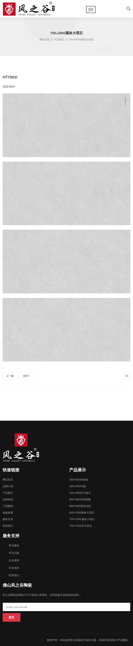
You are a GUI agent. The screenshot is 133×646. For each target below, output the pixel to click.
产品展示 (8, 493)
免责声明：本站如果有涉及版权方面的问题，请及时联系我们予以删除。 (88, 640)
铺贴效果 (8, 512)
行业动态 (14, 568)
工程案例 (8, 506)
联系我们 (8, 526)
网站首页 (44, 39)
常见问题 (14, 553)
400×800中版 (77, 486)
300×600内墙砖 (78, 479)
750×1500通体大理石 (82, 519)
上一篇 (10, 376)
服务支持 (8, 519)
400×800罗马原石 (80, 493)
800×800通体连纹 (80, 506)
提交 (11, 617)
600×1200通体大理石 (81, 512)
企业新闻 (14, 560)
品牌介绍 (8, 486)
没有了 (26, 376)
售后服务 (14, 545)
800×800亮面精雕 (80, 499)
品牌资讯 (8, 499)
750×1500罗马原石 (80, 526)
